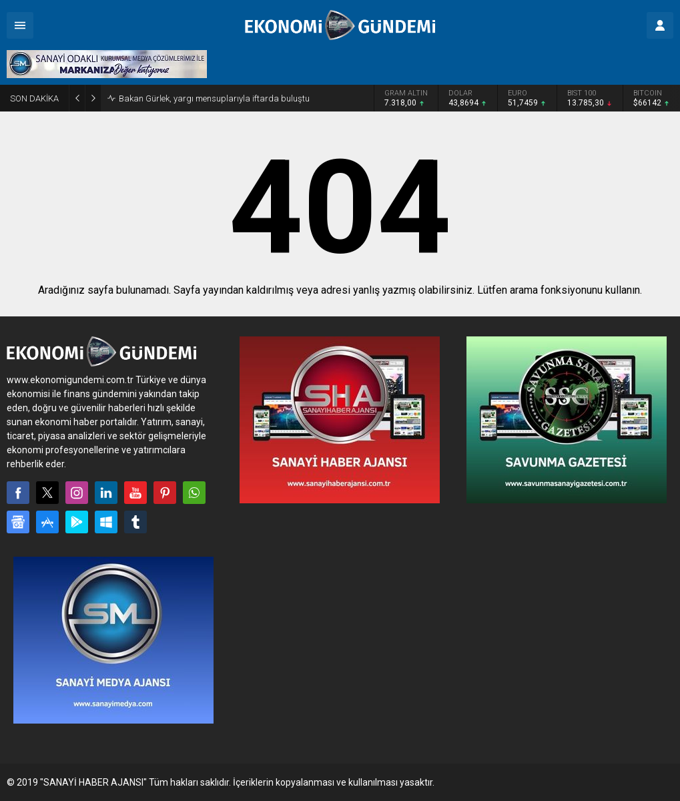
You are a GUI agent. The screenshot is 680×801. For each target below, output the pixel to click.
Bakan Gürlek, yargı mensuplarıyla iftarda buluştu (214, 98)
